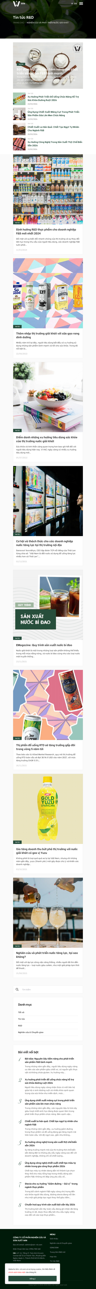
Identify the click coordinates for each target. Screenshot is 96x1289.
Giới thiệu (54, 1238)
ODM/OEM (54, 1247)
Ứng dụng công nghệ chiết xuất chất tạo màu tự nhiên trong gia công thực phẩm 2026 (50, 1164)
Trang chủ (18, 22)
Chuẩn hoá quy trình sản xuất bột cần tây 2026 (50, 1204)
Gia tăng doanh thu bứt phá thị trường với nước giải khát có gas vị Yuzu (47, 851)
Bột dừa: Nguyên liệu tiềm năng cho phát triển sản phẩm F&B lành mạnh (47, 71)
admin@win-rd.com (33, 1244)
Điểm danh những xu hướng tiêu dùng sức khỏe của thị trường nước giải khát (46, 439)
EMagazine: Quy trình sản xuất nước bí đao (44, 645)
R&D (20, 1025)
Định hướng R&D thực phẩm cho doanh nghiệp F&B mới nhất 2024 (46, 231)
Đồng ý (33, 1278)
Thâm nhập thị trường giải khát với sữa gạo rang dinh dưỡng (47, 335)
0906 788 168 (34, 1248)
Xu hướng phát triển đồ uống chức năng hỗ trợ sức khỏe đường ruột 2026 (53, 98)
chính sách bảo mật (16, 1272)
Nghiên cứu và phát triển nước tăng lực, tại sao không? (47, 955)
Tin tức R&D (54, 1260)
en (75, 3)
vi (72, 3)
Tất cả (21, 1012)
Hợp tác (53, 1256)
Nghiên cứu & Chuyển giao (30, 1032)
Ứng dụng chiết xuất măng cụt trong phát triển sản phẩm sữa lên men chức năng (53, 113)
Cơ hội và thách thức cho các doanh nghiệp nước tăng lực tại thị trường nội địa (44, 543)
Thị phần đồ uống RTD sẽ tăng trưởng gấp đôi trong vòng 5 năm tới (45, 747)
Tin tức (21, 64)
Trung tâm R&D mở (57, 1252)
